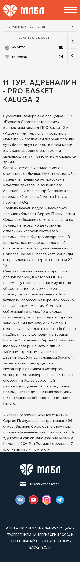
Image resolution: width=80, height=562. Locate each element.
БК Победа (19, 57)
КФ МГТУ (18, 47)
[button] (72, 56)
